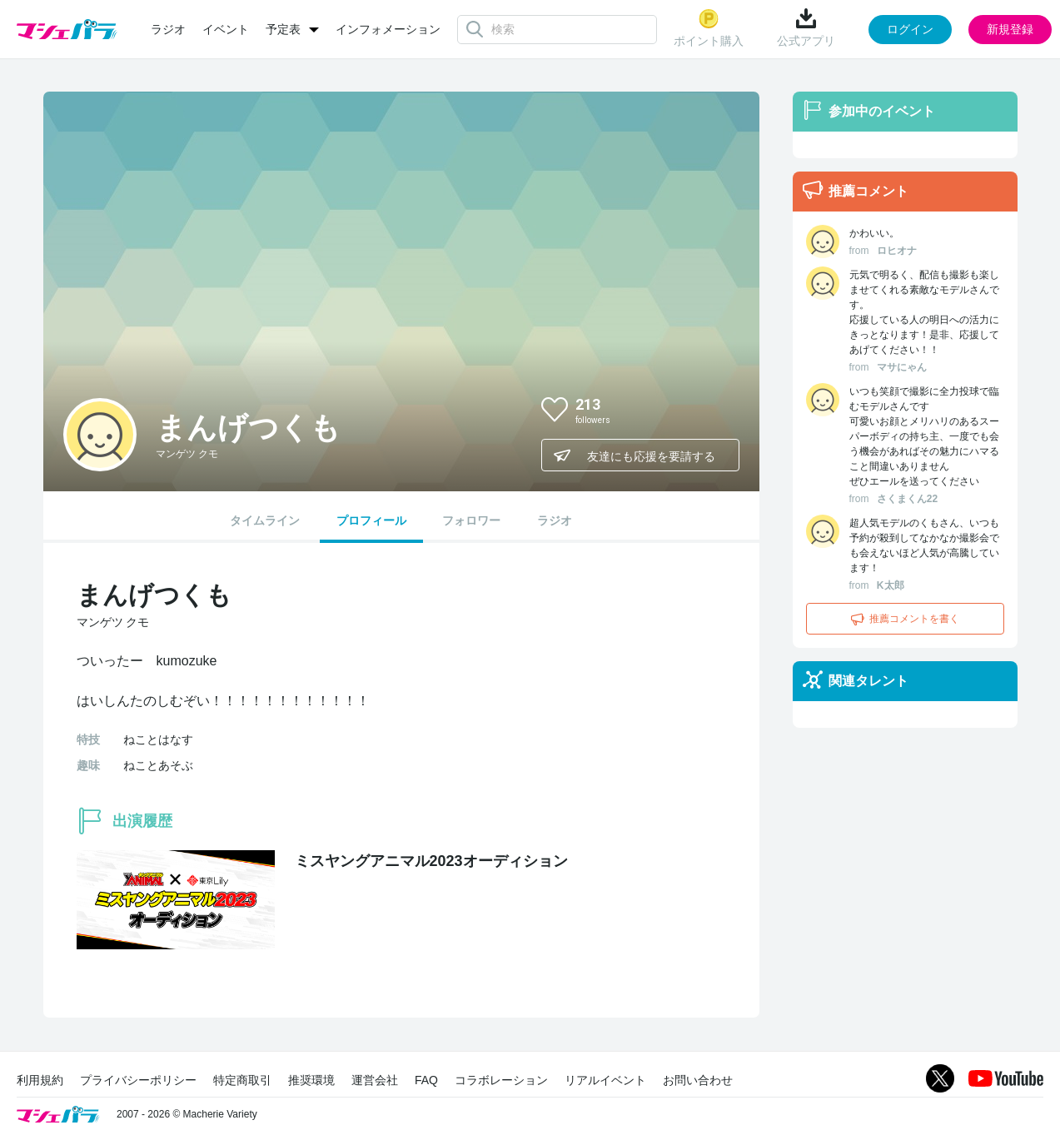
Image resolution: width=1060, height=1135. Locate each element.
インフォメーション (388, 29)
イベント (225, 29)
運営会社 (374, 1080)
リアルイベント (605, 1080)
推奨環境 (311, 1080)
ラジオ (168, 29)
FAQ (426, 1080)
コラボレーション (501, 1080)
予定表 (283, 29)
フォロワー (471, 520)
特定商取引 (242, 1080)
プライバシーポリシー (138, 1080)
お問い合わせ (698, 1080)
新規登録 (1010, 29)
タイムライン (265, 520)
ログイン (910, 29)
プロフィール (371, 520)
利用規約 (40, 1080)
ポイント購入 (709, 27)
